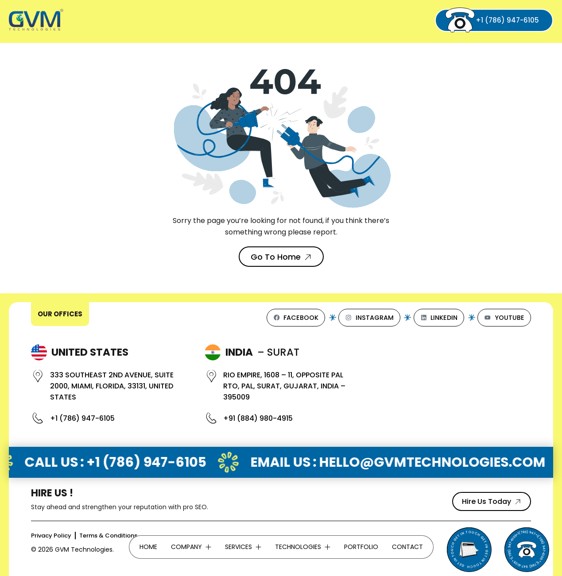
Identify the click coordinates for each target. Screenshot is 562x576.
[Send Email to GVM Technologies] (469, 549)
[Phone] (526, 549)
